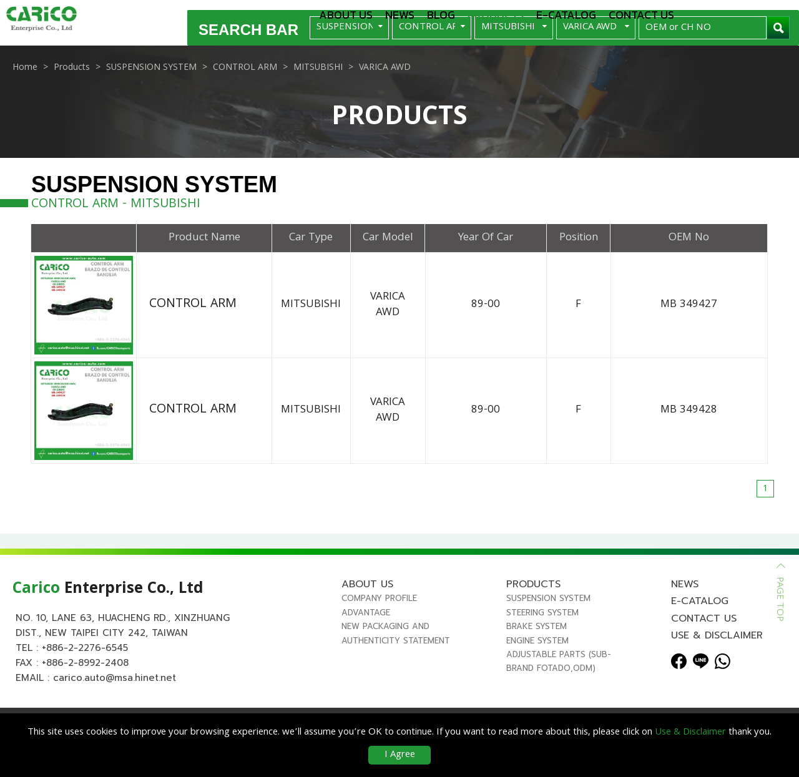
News (399, 14)
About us (346, 14)
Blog (441, 14)
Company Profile (379, 637)
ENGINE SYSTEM (537, 680)
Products (496, 14)
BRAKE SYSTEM (536, 666)
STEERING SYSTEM (542, 652)
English (718, 13)
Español (771, 13)
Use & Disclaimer (717, 674)
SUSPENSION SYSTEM (548, 637)
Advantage (365, 652)
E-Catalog (566, 14)
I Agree (400, 755)
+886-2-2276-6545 (85, 687)
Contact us (641, 14)
